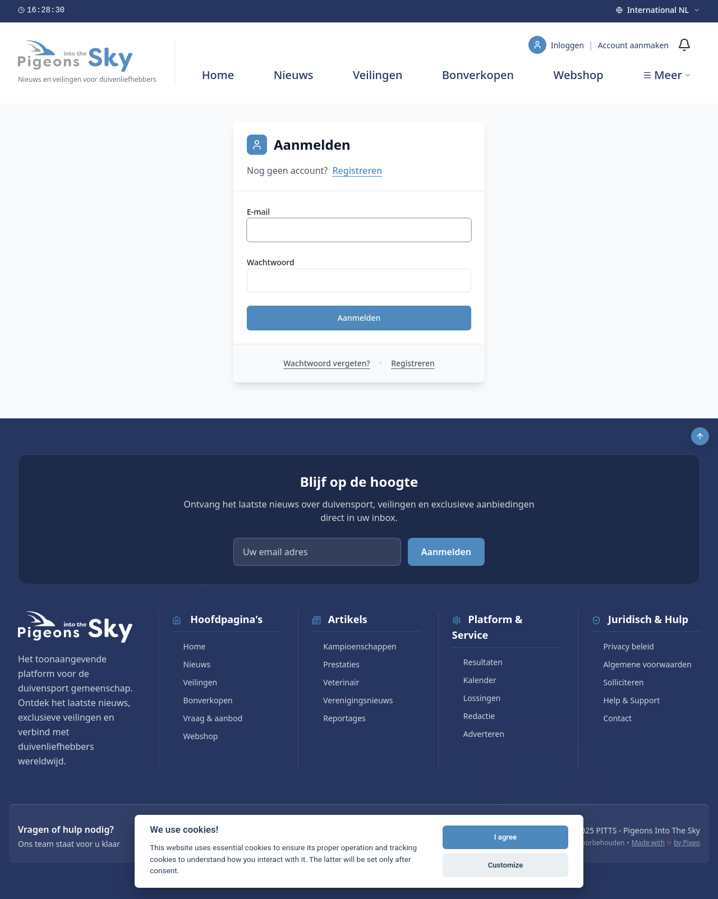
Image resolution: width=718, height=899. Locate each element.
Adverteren (478, 734)
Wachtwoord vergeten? (326, 363)
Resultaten (477, 662)
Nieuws (294, 74)
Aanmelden (359, 317)
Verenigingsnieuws (352, 700)
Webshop (579, 74)
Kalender (474, 680)
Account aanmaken (633, 45)
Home (218, 74)
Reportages (339, 718)
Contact (612, 718)
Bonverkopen (478, 74)
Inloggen (568, 45)
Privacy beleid (623, 646)
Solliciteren (617, 682)
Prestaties (336, 664)
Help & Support (626, 700)
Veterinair (335, 682)
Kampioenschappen (354, 646)
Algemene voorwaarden (641, 664)
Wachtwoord (270, 262)
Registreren (357, 170)
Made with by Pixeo (666, 842)
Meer (667, 74)
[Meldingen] (684, 45)
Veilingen (378, 74)
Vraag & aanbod (207, 718)
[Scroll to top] (700, 436)
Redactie (473, 716)
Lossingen (476, 698)
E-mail (258, 211)
